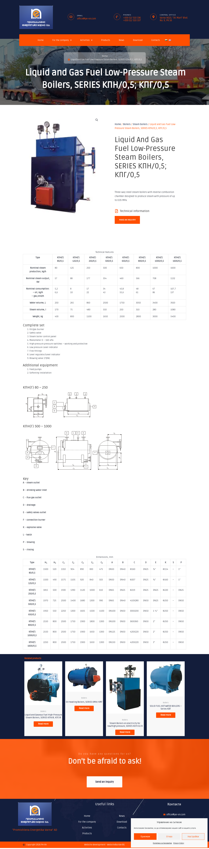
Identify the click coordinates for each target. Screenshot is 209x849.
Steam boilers (140, 124)
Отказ (169, 836)
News (121, 40)
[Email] (71, 17)
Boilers (127, 124)
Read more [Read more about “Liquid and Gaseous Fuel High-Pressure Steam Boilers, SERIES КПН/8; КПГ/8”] (43, 727)
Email (80, 16)
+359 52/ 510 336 (132, 17)
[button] (96, 120)
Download (138, 40)
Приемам (145, 836)
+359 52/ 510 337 (132, 20)
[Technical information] (116, 211)
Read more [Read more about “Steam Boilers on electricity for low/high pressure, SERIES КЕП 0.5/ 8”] (125, 733)
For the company (62, 40)
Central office (168, 15)
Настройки (193, 836)
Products (105, 40)
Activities (86, 40)
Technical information (134, 211)
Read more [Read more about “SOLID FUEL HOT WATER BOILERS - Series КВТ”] (165, 715)
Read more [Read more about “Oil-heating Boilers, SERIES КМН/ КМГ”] (84, 708)
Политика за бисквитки (162, 843)
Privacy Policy (178, 843)
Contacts (155, 40)
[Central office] (153, 17)
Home (41, 40)
